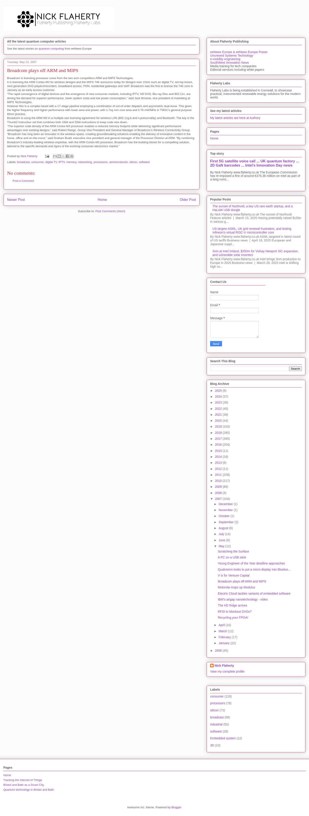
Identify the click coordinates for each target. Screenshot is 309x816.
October (224, 516)
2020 (219, 420)
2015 (219, 451)
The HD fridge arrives (232, 605)
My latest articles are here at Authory (235, 118)
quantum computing (51, 48)
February (225, 637)
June (222, 540)
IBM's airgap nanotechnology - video (243, 599)
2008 (219, 493)
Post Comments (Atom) (110, 211)
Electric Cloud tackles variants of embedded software (254, 593)
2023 (219, 402)
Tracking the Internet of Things (22, 780)
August (224, 528)
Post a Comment (23, 180)
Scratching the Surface (233, 551)
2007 (219, 499)
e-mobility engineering (225, 59)
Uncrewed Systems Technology (231, 55)
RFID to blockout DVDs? (235, 611)
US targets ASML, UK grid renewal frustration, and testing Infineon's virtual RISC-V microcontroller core (252, 230)
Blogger (176, 807)
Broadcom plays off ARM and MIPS (242, 581)
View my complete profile (227, 671)
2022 (219, 408)
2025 (219, 390)
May (222, 546)
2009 (219, 486)
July (222, 534)
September (226, 522)
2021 (219, 414)
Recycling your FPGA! (233, 617)
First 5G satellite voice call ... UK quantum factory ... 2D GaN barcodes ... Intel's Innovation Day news (254, 163)
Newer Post (16, 200)
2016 (219, 444)
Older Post (188, 200)
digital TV (51, 162)
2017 (219, 438)
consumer (37, 162)
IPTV (61, 162)
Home (102, 200)
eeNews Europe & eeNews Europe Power (239, 52)
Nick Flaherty (224, 665)
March (223, 631)
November (226, 510)
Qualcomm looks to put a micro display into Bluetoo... (254, 569)
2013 (219, 462)
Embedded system (223, 738)
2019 (219, 426)
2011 (219, 475)
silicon (133, 162)
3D (212, 745)
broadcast (23, 162)
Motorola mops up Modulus (236, 587)
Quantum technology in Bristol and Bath (28, 789)
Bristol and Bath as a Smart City (23, 784)
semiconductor (118, 162)
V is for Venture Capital (233, 575)
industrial (216, 724)
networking (85, 162)
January (224, 643)
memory (71, 162)
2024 (219, 396)
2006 (219, 650)
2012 (219, 469)
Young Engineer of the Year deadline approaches (251, 563)
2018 (219, 432)
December (226, 504)
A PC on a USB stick (232, 557)
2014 (219, 456)
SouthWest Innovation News (229, 62)
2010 (219, 480)
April (222, 625)
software (144, 162)
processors (101, 162)
